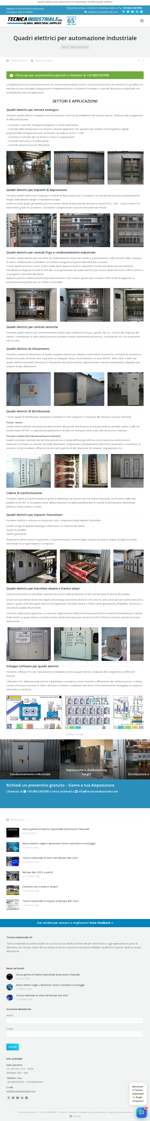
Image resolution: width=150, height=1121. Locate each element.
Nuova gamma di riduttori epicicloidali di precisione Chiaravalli (55, 829)
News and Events (79, 47)
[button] (142, 1113)
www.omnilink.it (125, 1112)
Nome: (9, 1015)
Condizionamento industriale (30, 774)
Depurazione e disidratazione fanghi (86, 772)
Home (65, 47)
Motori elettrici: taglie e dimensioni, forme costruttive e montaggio (59, 843)
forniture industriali (77, 1112)
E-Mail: (9, 1028)
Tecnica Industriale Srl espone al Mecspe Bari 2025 (50, 901)
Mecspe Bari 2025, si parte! (37, 872)
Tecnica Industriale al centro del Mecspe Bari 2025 (50, 857)
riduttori (63, 1112)
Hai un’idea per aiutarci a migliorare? (75, 923)
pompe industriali (96, 1112)
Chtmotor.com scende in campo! (40, 886)
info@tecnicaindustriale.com (103, 11)
